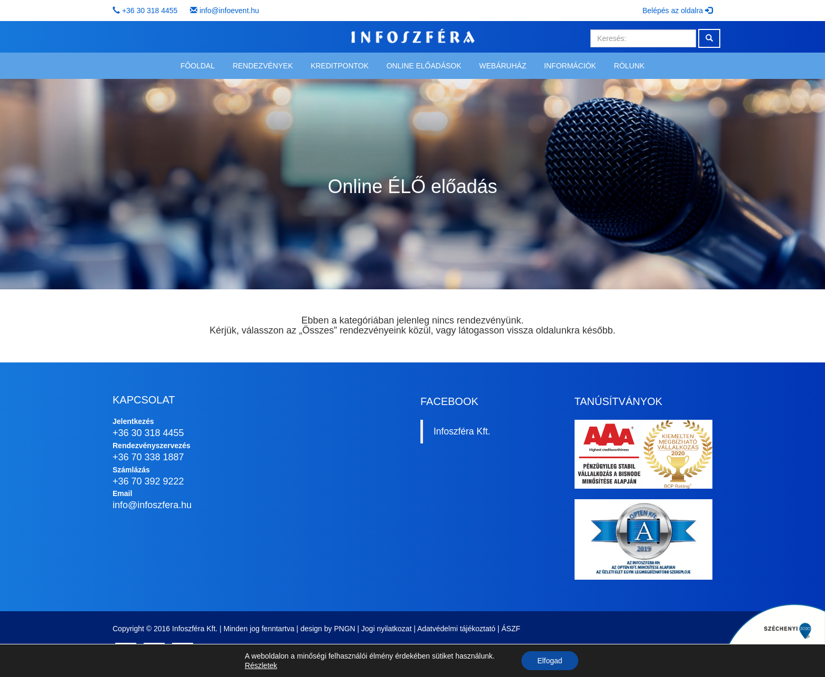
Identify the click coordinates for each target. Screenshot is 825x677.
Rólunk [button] (629, 66)
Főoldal (197, 66)
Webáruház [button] (502, 66)
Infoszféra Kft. (462, 431)
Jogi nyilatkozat (386, 628)
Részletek (261, 665)
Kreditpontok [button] (339, 66)
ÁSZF (510, 628)
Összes (318, 330)
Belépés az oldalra (677, 10)
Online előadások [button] (423, 66)
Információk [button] (570, 66)
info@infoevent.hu (229, 10)
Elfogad (549, 660)
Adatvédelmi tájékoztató (456, 628)
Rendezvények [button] (263, 66)
